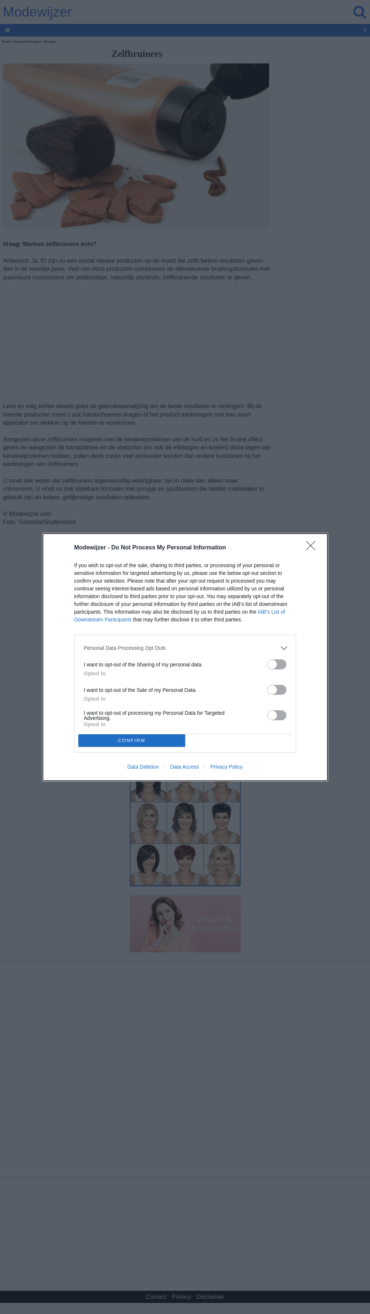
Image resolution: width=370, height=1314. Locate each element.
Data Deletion (143, 767)
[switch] (276, 664)
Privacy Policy (226, 767)
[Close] (313, 548)
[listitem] (185, 648)
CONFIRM (132, 740)
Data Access (184, 767)
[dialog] (185, 657)
